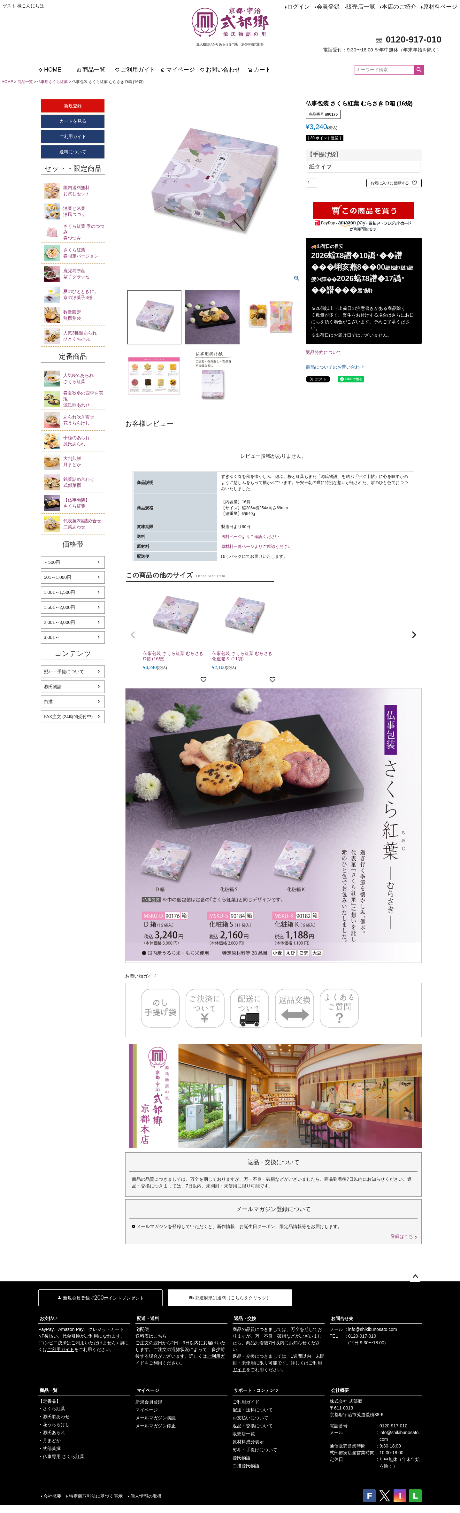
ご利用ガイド (135, 69)
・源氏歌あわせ (54, 1416)
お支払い (48, 1318)
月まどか (84, 461)
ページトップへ (415, 1276)
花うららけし (84, 420)
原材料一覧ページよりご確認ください (256, 546)
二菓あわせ (84, 523)
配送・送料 (148, 1318)
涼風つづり (84, 211)
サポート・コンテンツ (256, 1390)
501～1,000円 (57, 577)
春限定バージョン (84, 252)
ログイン (298, 7)
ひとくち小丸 (84, 336)
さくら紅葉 (84, 378)
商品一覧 (91, 69)
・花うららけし (54, 1424)
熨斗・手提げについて (255, 1449)
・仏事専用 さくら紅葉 (61, 1456)
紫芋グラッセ (84, 273)
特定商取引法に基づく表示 (96, 1496)
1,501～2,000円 (59, 607)
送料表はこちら (151, 1336)
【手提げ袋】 (324, 155)
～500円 (52, 562)
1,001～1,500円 (59, 592)
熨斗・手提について (64, 671)
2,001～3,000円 (59, 622)
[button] (133, 635)
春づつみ (84, 232)
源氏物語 (53, 686)
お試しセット (84, 190)
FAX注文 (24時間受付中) (68, 716)
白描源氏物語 (246, 1465)
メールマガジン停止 (155, 1425)
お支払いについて (250, 1417)
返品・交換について (253, 1425)
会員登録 (328, 7)
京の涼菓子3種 (84, 294)
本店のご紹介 (399, 7)
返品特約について (323, 352)
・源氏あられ (51, 1432)
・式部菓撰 (49, 1448)
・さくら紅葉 (51, 1408)
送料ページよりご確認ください (250, 536)
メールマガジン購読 (155, 1417)
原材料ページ (440, 7)
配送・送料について (253, 1409)
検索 (419, 69)
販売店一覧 (360, 7)
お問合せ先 (342, 1318)
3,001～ (51, 637)
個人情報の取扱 (146, 1496)
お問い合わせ (220, 69)
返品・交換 (245, 1318)
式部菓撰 (84, 482)
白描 (48, 701)
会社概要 (340, 1390)
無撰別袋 (84, 315)
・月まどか (49, 1440)
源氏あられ (84, 440)
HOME (49, 69)
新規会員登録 (148, 1401)
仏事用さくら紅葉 (52, 82)
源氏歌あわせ (84, 399)
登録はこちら (404, 1236)
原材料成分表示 (248, 1441)
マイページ (177, 69)
